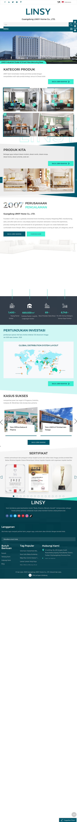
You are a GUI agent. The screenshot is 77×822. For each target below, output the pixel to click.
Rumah (3, 588)
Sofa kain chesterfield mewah (29, 586)
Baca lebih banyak (61, 81)
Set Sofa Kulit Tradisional (28, 607)
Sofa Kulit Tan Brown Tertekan (29, 604)
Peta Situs (4, 603)
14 (60, 525)
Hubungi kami (36, 270)
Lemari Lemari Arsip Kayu (28, 597)
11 (49, 525)
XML (2, 606)
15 (63, 525)
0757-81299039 (50, 595)
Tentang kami (5, 592)
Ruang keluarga (12, 89)
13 (56, 525)
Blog (3, 599)
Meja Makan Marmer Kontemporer (29, 600)
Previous (1, 451)
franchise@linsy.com (51, 598)
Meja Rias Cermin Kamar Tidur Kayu (29, 593)
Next (75, 450)
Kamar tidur (66, 89)
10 (45, 525)
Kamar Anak (66, 134)
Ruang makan (11, 134)
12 (53, 525)
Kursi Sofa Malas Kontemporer (29, 590)
